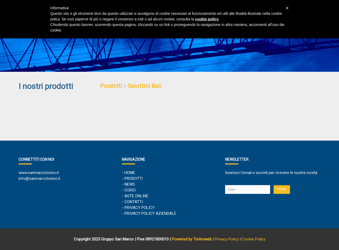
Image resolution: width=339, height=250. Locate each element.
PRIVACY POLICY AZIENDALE (150, 213)
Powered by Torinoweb (192, 239)
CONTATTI (133, 201)
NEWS (129, 184)
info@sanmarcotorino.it (39, 178)
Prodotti (111, 86)
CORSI (130, 190)
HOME (129, 172)
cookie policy (207, 19)
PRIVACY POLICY (139, 207)
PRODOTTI (133, 178)
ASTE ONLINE (136, 196)
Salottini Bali (145, 86)
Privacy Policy (227, 239)
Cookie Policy (253, 239)
